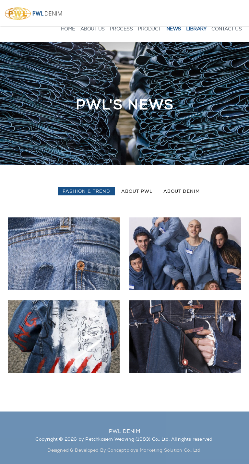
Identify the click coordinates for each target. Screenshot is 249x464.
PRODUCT (149, 29)
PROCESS (121, 29)
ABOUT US (92, 29)
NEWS (173, 29)
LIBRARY (196, 29)
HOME (68, 29)
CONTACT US (226, 29)
